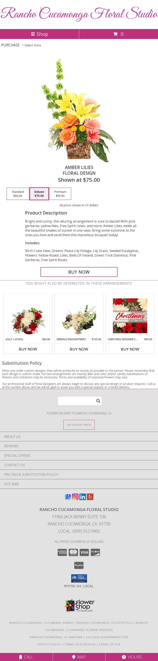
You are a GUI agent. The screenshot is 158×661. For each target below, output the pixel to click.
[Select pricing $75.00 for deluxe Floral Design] (39, 194)
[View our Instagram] (75, 498)
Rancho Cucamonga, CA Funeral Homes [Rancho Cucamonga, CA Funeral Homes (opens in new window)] (41, 623)
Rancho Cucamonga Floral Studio (79, 14)
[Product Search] (80, 401)
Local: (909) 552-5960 (79, 531)
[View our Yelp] (90, 498)
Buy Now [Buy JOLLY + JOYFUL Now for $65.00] (28, 349)
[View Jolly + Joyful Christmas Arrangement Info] (28, 315)
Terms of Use (110, 644)
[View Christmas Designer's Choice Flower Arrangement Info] (130, 316)
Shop (39, 33)
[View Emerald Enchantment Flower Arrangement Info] (79, 315)
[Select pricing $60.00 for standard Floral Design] (18, 194)
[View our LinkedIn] (82, 498)
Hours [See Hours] (132, 657)
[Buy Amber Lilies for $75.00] (79, 272)
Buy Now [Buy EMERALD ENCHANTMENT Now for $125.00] (79, 349)
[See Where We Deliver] (79, 425)
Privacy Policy (49, 644)
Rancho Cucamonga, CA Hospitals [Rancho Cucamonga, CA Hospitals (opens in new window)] (104, 623)
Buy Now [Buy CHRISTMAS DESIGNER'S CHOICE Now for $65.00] (130, 349)
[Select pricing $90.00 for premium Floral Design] (60, 194)
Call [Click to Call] (26, 657)
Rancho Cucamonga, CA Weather (56, 637)
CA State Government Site (107, 637)
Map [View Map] (79, 657)
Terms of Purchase (80, 644)
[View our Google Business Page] (68, 498)
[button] (79, 578)
